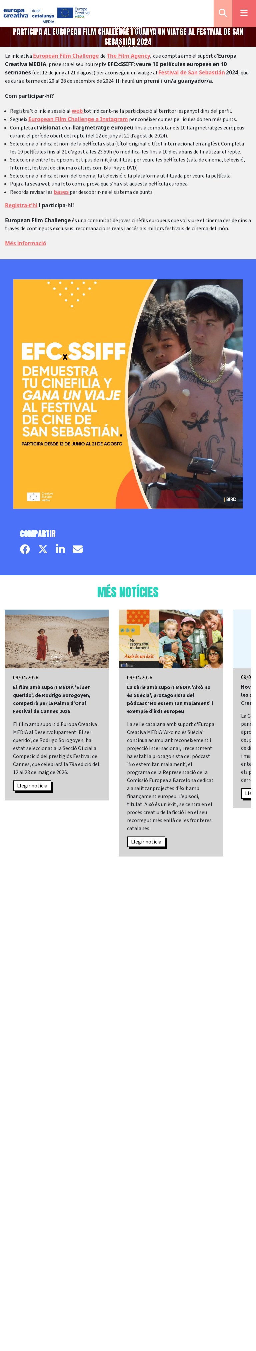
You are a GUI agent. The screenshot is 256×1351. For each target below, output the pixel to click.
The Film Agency (128, 55)
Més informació (25, 243)
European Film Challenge (66, 55)
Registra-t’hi (21, 205)
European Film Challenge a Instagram (78, 119)
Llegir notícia (32, 785)
